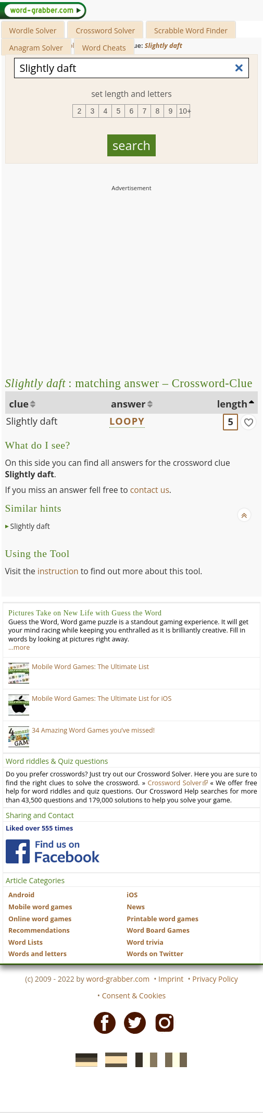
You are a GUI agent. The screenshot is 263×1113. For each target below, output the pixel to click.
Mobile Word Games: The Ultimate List (90, 666)
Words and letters (37, 953)
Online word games (39, 918)
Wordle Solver (33, 30)
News (136, 906)
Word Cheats (104, 48)
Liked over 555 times (39, 828)
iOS (132, 895)
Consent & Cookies (134, 995)
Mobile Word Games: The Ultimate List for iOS (101, 698)
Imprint (170, 979)
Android (21, 895)
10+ (184, 111)
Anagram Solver (36, 48)
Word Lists (25, 942)
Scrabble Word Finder (191, 30)
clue (19, 404)
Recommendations (39, 930)
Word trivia (145, 942)
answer (128, 404)
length (232, 404)
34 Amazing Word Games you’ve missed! (93, 730)
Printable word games (162, 918)
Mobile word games (40, 906)
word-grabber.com (118, 979)
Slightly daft (32, 421)
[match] (248, 422)
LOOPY (127, 421)
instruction (58, 571)
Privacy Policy (214, 979)
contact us (149, 490)
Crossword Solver (105, 30)
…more (19, 647)
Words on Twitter (155, 953)
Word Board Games (158, 930)
